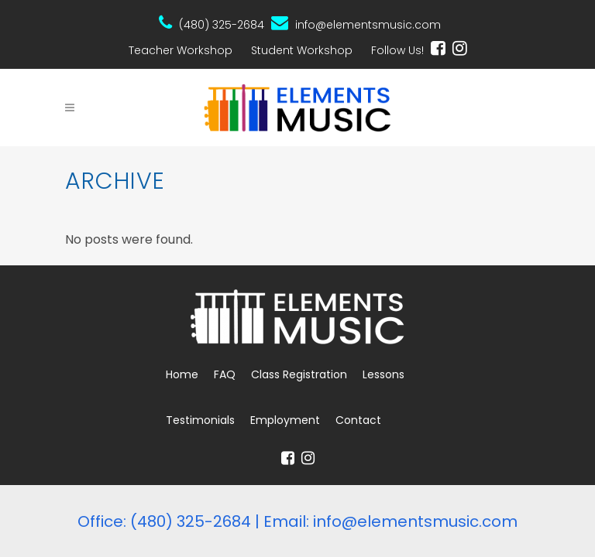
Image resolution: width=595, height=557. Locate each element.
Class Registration (299, 374)
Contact (358, 420)
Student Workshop (302, 50)
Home (182, 374)
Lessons (383, 374)
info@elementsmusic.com (356, 23)
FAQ (225, 374)
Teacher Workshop (180, 50)
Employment (285, 420)
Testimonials (200, 420)
